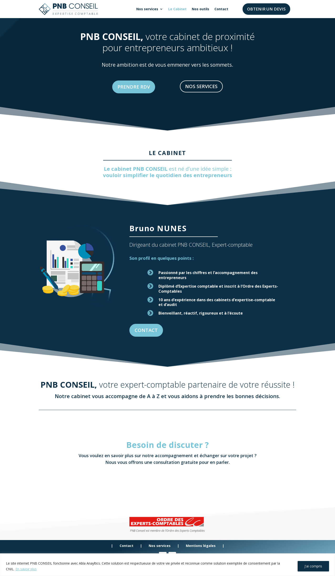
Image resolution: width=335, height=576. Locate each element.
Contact (221, 9)
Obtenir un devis (266, 9)
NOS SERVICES (202, 86)
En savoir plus (26, 569)
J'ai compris (313, 566)
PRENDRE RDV (133, 87)
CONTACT (156, 306)
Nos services (147, 9)
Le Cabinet (177, 9)
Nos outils (200, 9)
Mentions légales (200, 545)
